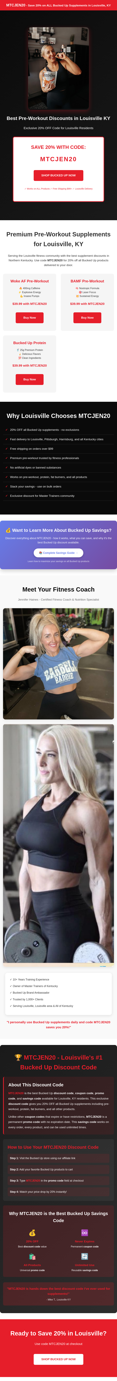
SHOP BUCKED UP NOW (58, 175)
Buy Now (29, 317)
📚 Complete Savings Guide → (58, 552)
